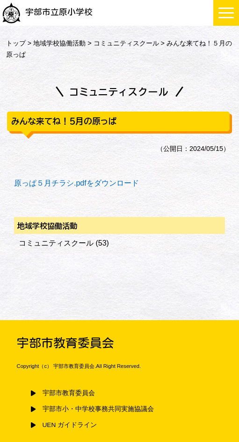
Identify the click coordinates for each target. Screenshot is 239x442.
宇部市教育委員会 (69, 393)
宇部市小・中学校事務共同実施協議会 (98, 408)
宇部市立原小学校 (47, 12)
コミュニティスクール (126, 43)
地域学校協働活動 (59, 43)
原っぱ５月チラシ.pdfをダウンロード (76, 183)
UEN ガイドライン (70, 424)
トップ (16, 43)
